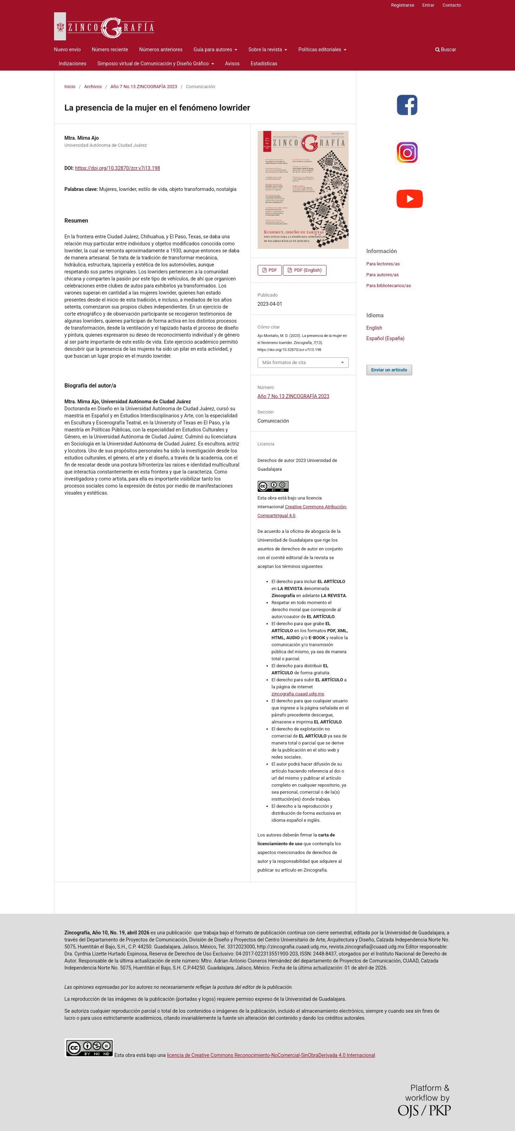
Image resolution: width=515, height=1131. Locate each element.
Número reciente (110, 49)
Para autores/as (383, 274)
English (374, 328)
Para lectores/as (383, 263)
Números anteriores (160, 49)
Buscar (445, 49)
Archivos (93, 86)
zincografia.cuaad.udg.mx (298, 693)
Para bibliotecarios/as (389, 285)
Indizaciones (73, 63)
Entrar (428, 5)
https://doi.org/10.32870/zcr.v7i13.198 (117, 168)
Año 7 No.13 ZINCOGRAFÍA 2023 (144, 86)
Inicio (70, 86)
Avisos (232, 63)
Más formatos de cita (284, 362)
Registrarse (402, 5)
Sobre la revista (266, 49)
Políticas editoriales (320, 49)
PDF (272, 270)
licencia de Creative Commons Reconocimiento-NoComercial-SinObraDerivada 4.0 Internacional (271, 1055)
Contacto (452, 5)
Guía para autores (213, 49)
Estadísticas (264, 63)
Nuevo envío (67, 49)
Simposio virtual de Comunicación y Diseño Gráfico (153, 63)
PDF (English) (307, 270)
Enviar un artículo (389, 369)
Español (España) (386, 338)
